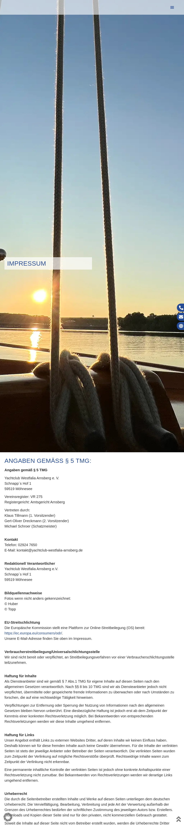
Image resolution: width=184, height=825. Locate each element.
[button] (172, 7)
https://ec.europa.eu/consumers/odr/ (33, 633)
